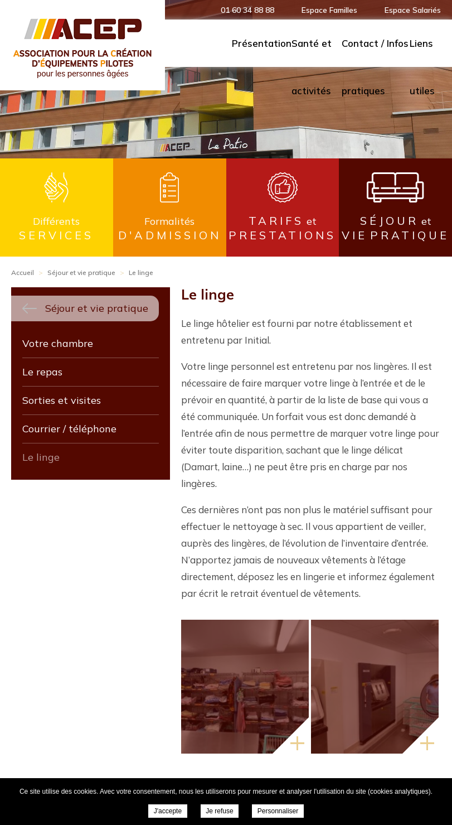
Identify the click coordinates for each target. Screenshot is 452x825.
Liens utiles (422, 52)
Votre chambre (57, 343)
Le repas (42, 371)
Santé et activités (311, 52)
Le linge (41, 457)
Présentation (261, 43)
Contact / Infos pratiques (375, 52)
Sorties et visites (61, 400)
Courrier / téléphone (69, 428)
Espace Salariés (413, 10)
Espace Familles (329, 10)
